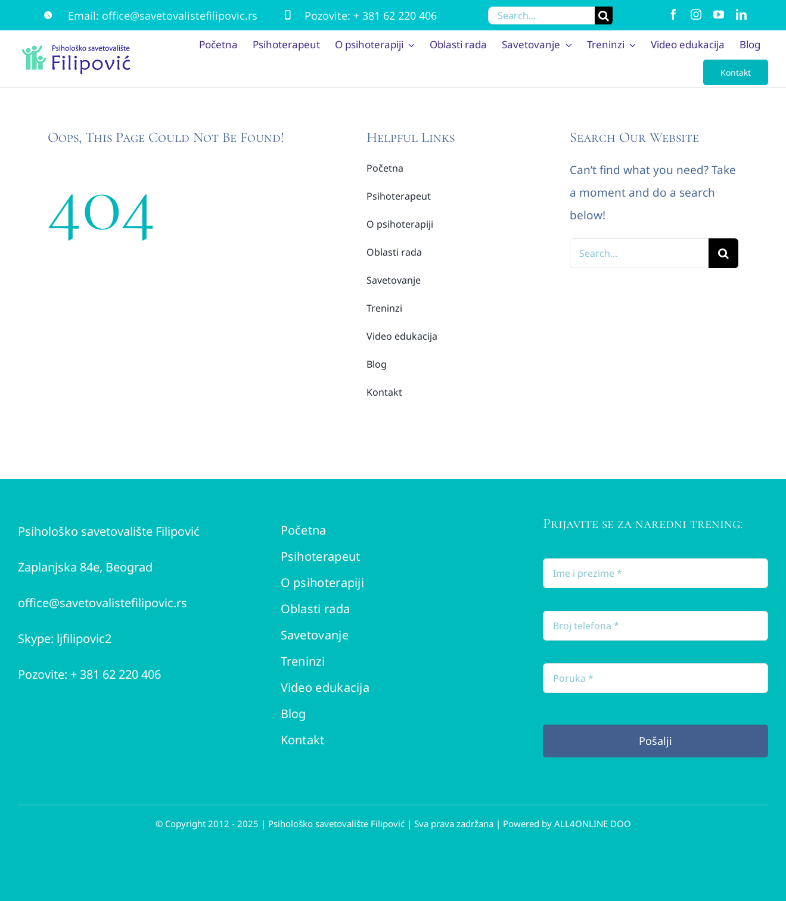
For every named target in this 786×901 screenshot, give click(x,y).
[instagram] (696, 14)
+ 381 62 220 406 (395, 15)
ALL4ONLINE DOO (592, 823)
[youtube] (718, 14)
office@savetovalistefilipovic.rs (179, 15)
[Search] (604, 15)
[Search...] (541, 15)
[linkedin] (741, 14)
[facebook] (673, 14)
